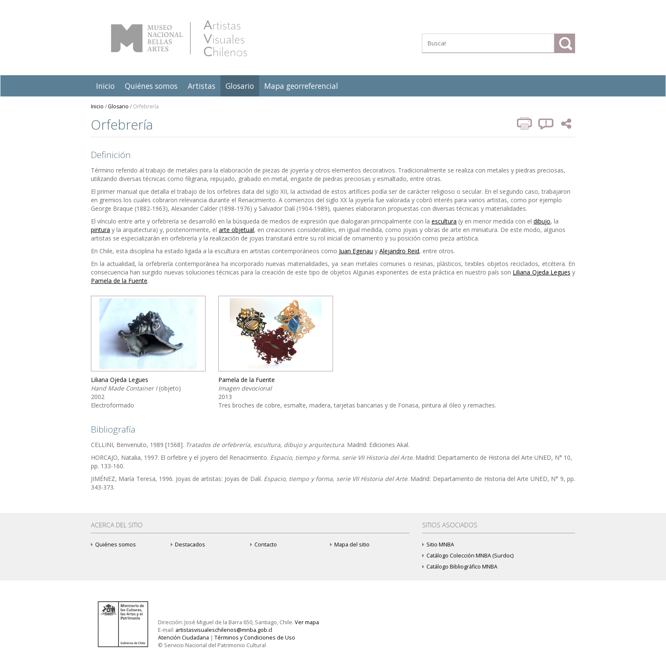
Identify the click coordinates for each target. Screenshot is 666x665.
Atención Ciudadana (183, 637)
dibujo (541, 221)
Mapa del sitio (350, 544)
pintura (100, 230)
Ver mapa (307, 622)
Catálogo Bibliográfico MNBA (459, 566)
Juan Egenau (356, 251)
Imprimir (525, 123)
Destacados (188, 544)
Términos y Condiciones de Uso (254, 637)
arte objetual (236, 230)
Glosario (240, 86)
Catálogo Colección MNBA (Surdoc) (468, 555)
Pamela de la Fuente (119, 281)
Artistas (201, 86)
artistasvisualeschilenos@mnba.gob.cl (223, 630)
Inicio (105, 86)
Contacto (263, 544)
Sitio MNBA (438, 544)
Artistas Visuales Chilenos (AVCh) (179, 38)
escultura (444, 221)
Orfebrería (146, 106)
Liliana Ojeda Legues (541, 272)
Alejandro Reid (399, 251)
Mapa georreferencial (301, 86)
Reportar (546, 123)
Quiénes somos (151, 86)
